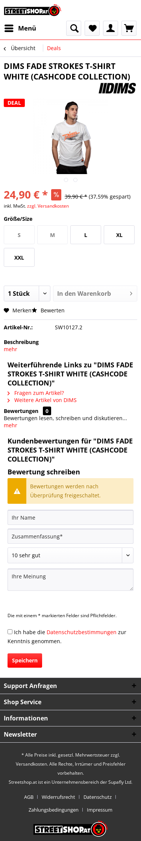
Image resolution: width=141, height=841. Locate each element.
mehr (10, 349)
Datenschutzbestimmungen (82, 632)
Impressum (99, 809)
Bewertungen (21, 410)
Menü (20, 27)
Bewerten (48, 310)
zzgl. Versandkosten (48, 206)
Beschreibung (21, 342)
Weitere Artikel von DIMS (42, 400)
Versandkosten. (32, 764)
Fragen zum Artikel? (36, 392)
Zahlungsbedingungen (54, 809)
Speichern (25, 660)
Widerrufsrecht (58, 797)
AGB (28, 797)
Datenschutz (97, 797)
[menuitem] (20, 28)
